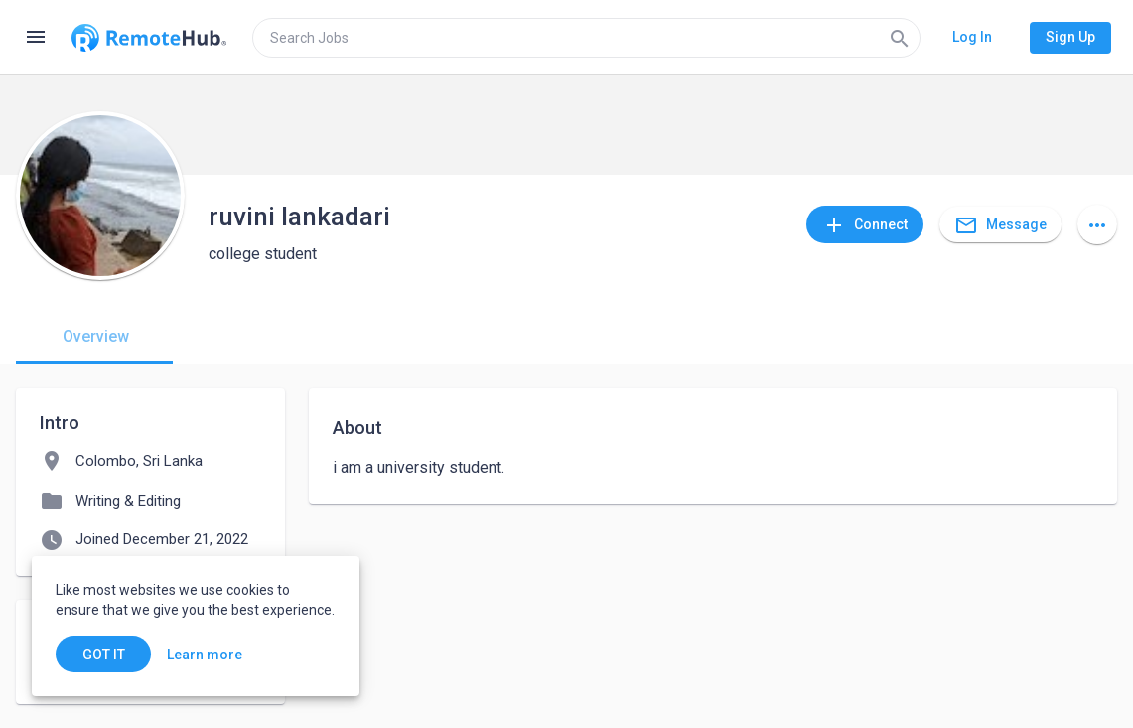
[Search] (900, 38)
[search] (586, 38)
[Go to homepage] (148, 38)
